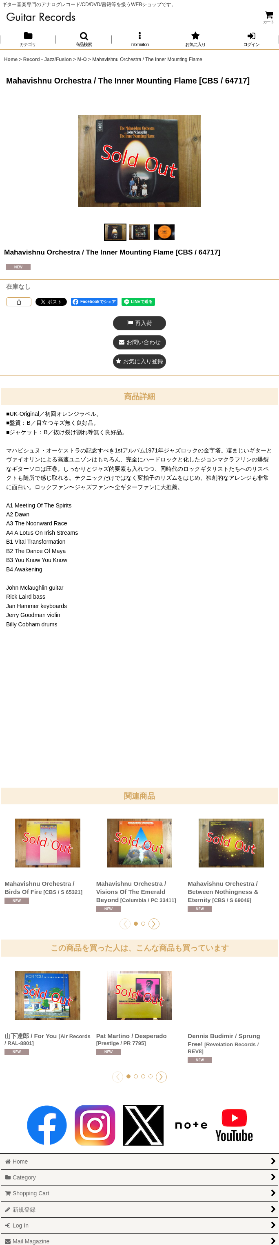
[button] (84, 39)
